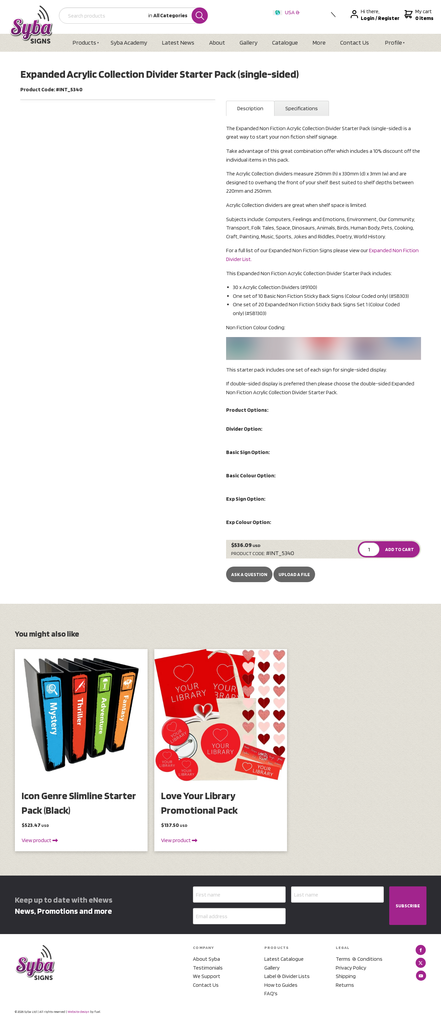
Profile (393, 42)
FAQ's (271, 993)
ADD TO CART (399, 549)
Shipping (346, 976)
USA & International (288, 16)
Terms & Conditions (359, 959)
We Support (206, 976)
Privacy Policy (351, 967)
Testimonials (208, 967)
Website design (78, 1011)
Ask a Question (249, 574)
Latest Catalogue (284, 959)
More (319, 42)
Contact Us (354, 42)
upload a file (294, 574)
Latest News (178, 42)
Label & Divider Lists (287, 976)
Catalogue (285, 42)
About (217, 42)
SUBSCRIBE (408, 905)
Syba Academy (129, 42)
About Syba (206, 959)
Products (84, 42)
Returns (345, 985)
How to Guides (280, 985)
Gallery (249, 42)
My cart (418, 15)
